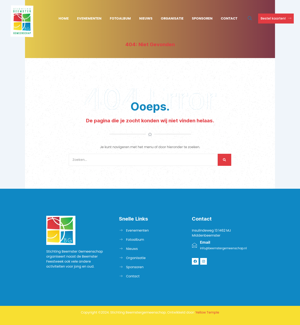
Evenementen (89, 18)
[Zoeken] (224, 160)
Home (64, 18)
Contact (229, 18)
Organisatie (172, 18)
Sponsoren (202, 18)
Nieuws (145, 18)
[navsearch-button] (250, 18)
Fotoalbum (120, 18)
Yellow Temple (207, 312)
